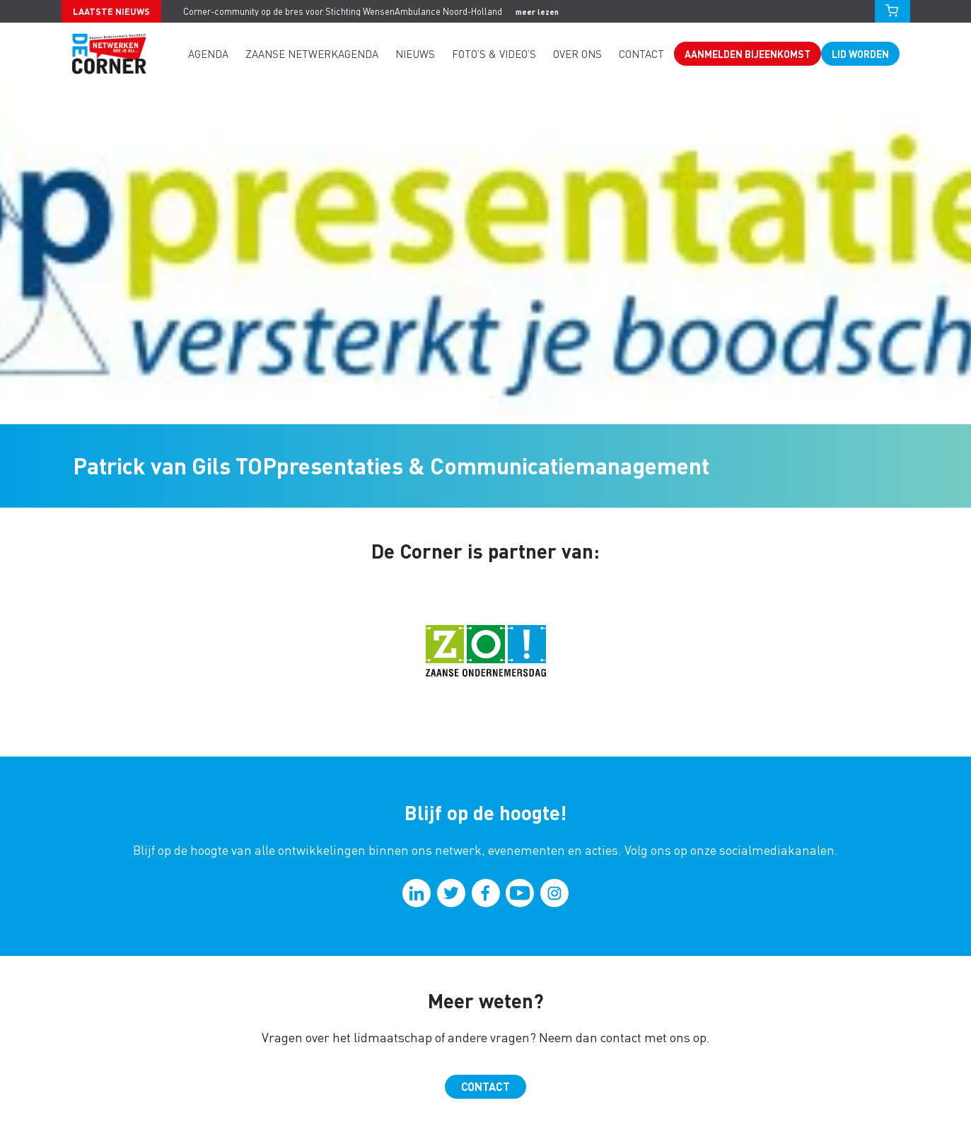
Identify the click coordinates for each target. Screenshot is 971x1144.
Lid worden (860, 53)
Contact (641, 53)
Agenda (208, 53)
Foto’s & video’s (494, 53)
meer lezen (537, 11)
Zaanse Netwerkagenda (311, 53)
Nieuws (415, 53)
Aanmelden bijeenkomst (747, 53)
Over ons (577, 53)
